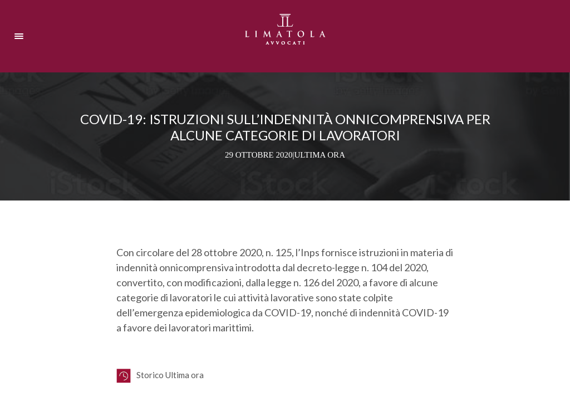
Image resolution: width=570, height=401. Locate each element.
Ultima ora (319, 154)
